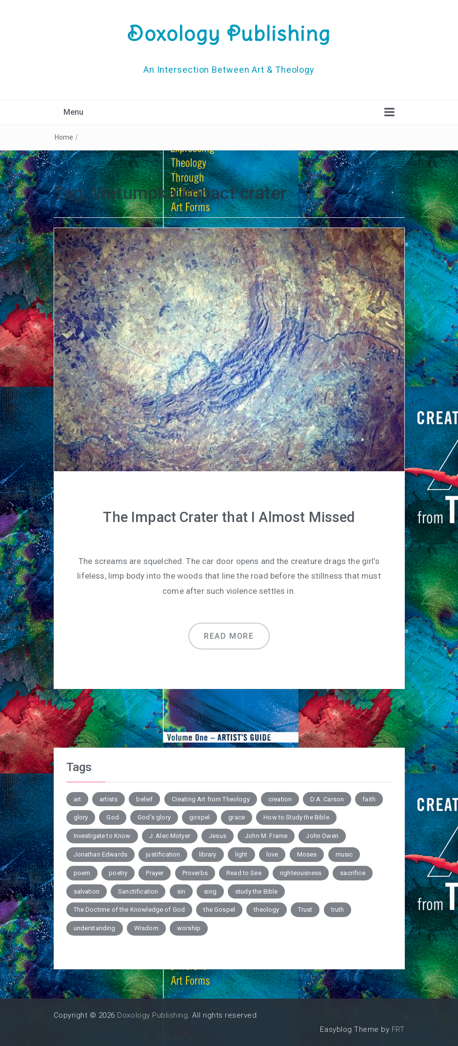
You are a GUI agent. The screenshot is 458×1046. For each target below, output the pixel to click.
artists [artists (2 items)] (109, 798)
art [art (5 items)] (77, 798)
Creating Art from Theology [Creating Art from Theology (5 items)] (211, 798)
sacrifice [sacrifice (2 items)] (352, 873)
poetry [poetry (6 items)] (118, 873)
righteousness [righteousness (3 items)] (300, 873)
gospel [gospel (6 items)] (199, 817)
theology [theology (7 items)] (266, 909)
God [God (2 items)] (112, 817)
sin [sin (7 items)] (181, 891)
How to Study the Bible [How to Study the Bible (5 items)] (296, 817)
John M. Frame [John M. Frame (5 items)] (266, 835)
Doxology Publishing (229, 33)
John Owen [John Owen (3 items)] (322, 835)
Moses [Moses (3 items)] (307, 854)
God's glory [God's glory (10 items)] (154, 817)
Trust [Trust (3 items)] (305, 909)
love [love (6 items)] (272, 854)
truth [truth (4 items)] (337, 909)
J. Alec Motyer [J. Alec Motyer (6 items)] (169, 835)
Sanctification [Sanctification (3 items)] (138, 891)
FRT (398, 1029)
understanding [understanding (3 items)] (95, 928)
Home (64, 137)
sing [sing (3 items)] (210, 891)
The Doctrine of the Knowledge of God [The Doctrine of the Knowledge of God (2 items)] (129, 909)
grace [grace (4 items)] (236, 817)
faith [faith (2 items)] (369, 798)
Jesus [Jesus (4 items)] (217, 835)
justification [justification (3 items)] (163, 854)
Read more (229, 636)
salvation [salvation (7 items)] (87, 891)
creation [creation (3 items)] (280, 798)
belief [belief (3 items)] (144, 798)
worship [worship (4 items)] (188, 928)
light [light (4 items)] (241, 854)
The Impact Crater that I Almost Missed (228, 516)
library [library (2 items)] (208, 854)
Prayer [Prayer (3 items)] (154, 873)
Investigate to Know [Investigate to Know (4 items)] (102, 835)
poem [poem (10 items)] (82, 873)
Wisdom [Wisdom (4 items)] (146, 928)
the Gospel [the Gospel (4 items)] (219, 909)
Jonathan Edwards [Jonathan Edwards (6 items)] (101, 854)
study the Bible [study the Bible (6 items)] (256, 891)
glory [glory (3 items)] (81, 817)
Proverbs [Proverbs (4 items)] (195, 873)
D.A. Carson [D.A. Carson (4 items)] (327, 798)
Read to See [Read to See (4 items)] (243, 873)
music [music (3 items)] (344, 854)
